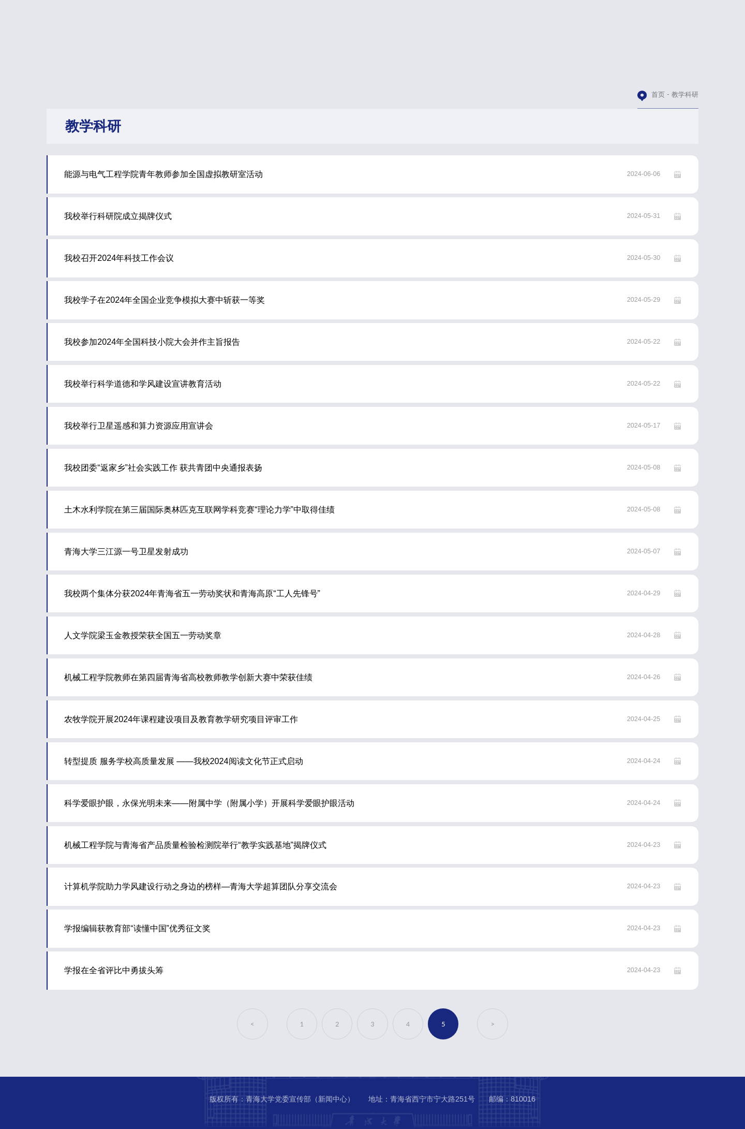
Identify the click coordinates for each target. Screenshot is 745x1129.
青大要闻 (194, 67)
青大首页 (51, 67)
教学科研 (265, 67)
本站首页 (122, 67)
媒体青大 (622, 67)
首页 (658, 94)
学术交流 (336, 67)
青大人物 (551, 67)
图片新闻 (408, 67)
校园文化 (693, 67)
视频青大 (479, 67)
